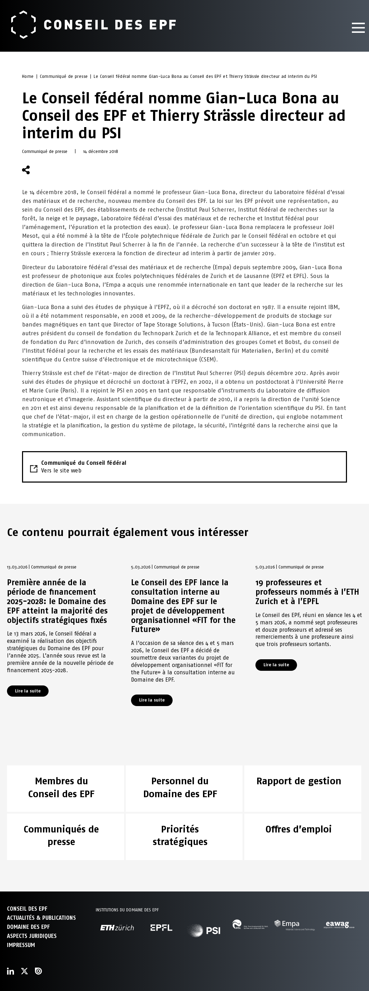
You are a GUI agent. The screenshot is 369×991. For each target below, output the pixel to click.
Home (28, 76)
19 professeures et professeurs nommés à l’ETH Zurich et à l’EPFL (307, 592)
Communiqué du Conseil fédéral (184, 467)
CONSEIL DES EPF (27, 908)
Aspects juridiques (32, 936)
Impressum (21, 945)
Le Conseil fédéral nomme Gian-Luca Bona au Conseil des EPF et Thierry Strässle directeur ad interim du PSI (205, 76)
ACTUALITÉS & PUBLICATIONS (41, 918)
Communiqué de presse (64, 76)
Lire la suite (28, 690)
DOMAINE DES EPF (28, 927)
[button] (43, 170)
